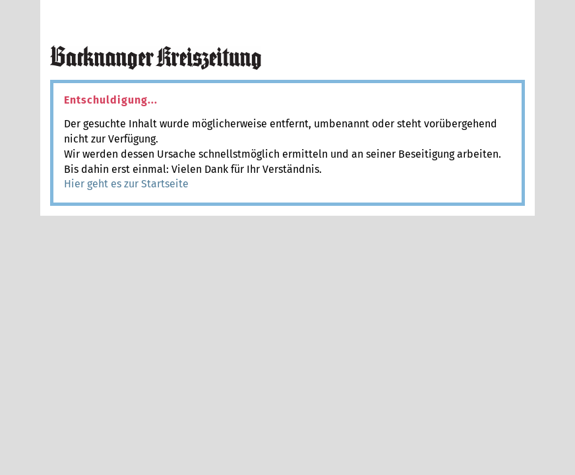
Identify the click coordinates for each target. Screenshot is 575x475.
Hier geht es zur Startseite (126, 183)
